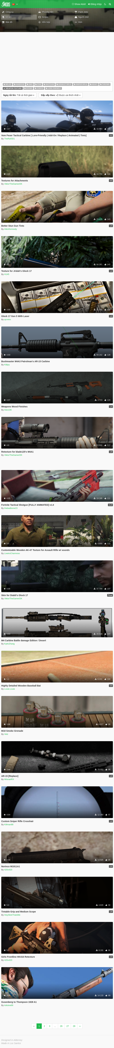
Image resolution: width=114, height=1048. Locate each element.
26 (61, 1026)
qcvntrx (7, 319)
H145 (6, 274)
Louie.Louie (9, 689)
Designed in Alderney (11, 1040)
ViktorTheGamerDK (13, 184)
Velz (6, 734)
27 (67, 1026)
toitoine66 (8, 1005)
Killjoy (7, 364)
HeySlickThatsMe (12, 915)
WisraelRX (9, 779)
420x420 (8, 869)
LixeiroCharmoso (12, 553)
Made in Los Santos (11, 1043)
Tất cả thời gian (18, 95)
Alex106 (8, 410)
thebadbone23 (10, 508)
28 (74, 1026)
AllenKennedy (10, 229)
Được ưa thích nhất (60, 95)
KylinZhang (9, 644)
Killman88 (8, 824)
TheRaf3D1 (9, 138)
